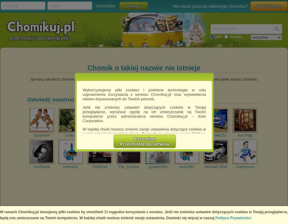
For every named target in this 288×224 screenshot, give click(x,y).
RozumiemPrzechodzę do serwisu (145, 141)
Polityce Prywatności (233, 218)
